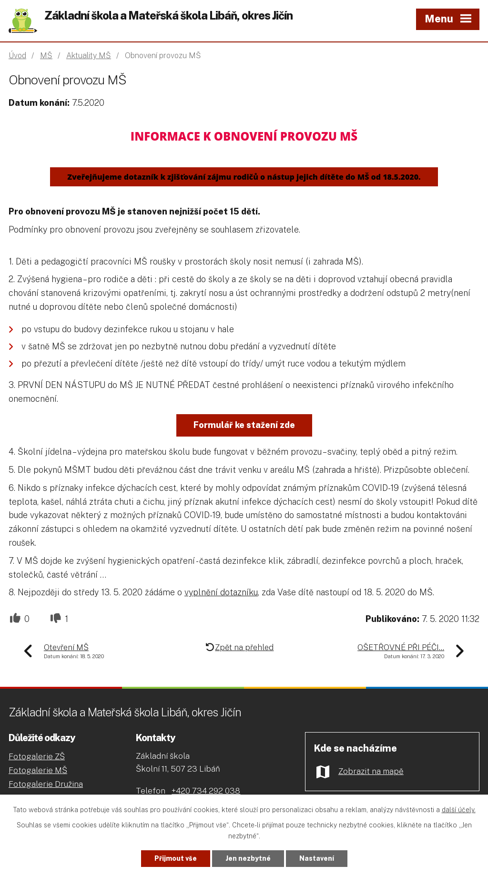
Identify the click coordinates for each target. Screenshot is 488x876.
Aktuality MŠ (88, 55)
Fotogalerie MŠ (38, 770)
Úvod (17, 55)
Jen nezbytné (248, 858)
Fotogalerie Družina (46, 784)
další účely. (459, 810)
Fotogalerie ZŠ (37, 756)
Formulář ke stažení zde (244, 425)
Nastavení (316, 858)
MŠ (46, 55)
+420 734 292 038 (206, 790)
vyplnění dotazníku (221, 592)
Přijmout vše (175, 858)
